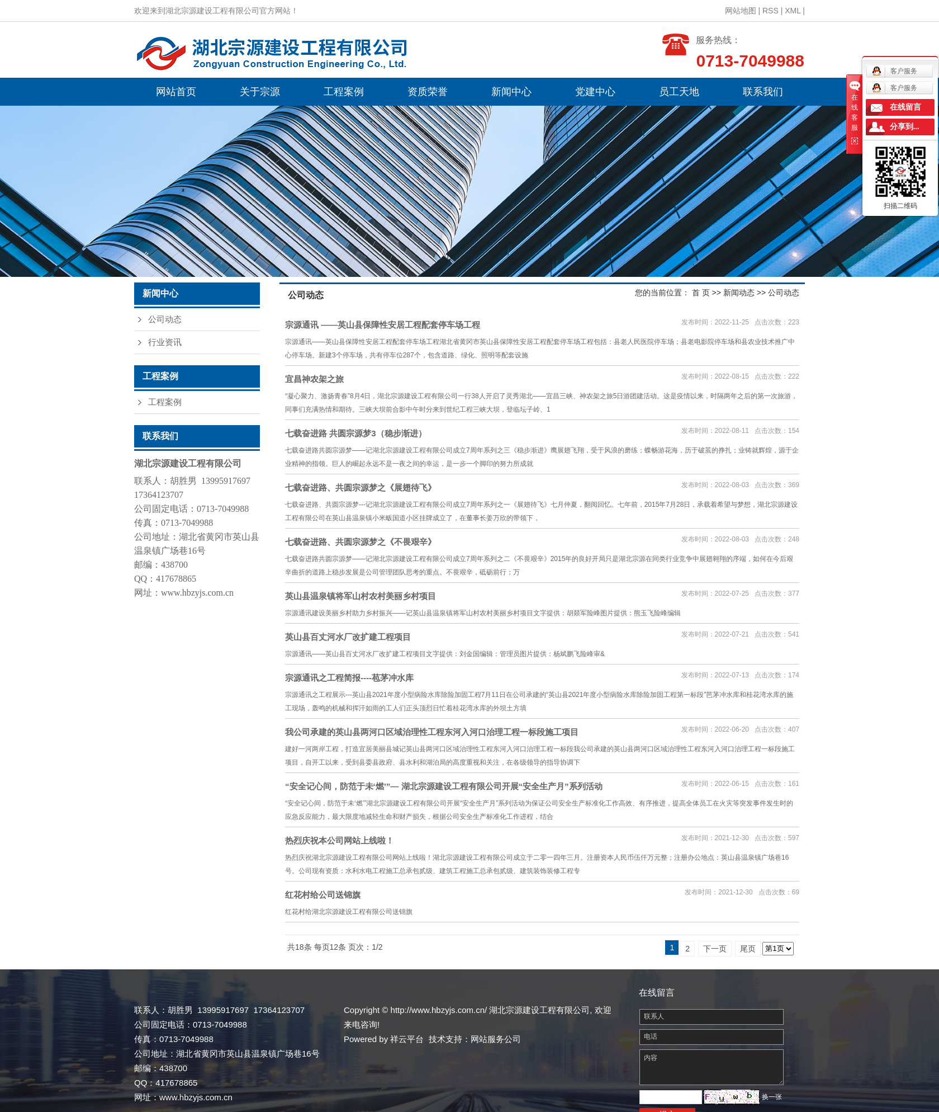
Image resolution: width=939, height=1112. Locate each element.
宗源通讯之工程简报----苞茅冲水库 (349, 677)
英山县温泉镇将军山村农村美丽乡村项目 (360, 596)
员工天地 (679, 91)
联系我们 (763, 91)
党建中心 (595, 91)
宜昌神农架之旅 (314, 379)
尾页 (748, 948)
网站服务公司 (496, 1039)
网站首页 (176, 91)
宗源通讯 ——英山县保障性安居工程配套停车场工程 (382, 324)
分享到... (904, 126)
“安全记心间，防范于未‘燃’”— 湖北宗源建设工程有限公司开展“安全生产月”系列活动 (444, 786)
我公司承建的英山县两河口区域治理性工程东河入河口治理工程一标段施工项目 (431, 732)
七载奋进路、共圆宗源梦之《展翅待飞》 (360, 487)
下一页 (715, 948)
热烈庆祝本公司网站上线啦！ (339, 840)
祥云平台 (407, 1039)
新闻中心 (511, 91)
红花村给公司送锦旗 (323, 894)
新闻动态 (739, 292)
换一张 (772, 1097)
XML (792, 10)
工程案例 (344, 91)
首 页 (701, 292)
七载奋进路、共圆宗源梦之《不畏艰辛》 (360, 541)
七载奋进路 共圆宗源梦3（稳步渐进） (355, 433)
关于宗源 (260, 91)
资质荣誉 (427, 91)
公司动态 (165, 319)
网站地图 (740, 10)
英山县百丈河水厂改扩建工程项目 (348, 637)
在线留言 (905, 107)
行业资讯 (165, 342)
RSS (770, 10)
